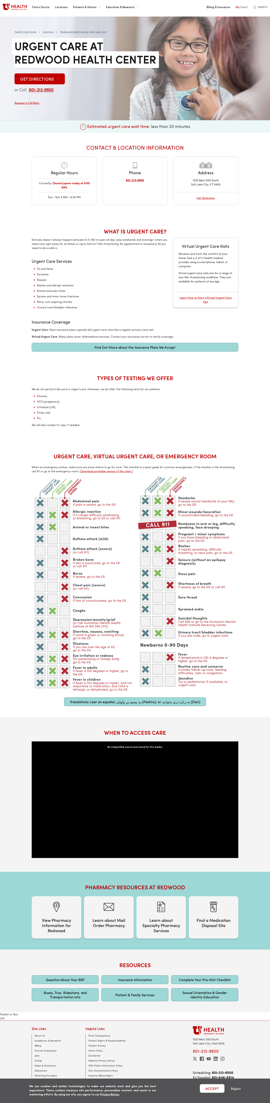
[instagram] (222, 1059)
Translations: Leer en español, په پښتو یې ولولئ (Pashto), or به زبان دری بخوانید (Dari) (135, 701)
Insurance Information (135, 979)
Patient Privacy (97, 1045)
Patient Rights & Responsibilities (107, 1040)
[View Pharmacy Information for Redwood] (56, 917)
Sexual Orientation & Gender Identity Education (205, 994)
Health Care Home (25, 31)
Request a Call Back (26, 103)
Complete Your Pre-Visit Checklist (205, 979)
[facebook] (202, 1059)
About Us (40, 1035)
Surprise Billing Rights (100, 1075)
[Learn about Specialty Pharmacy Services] (161, 917)
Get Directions (39, 79)
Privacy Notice (109, 1094)
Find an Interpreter (46, 1050)
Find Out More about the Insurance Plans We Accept (135, 347)
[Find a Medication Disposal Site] (213, 917)
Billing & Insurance (218, 7)
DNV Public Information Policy (105, 1065)
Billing (38, 1045)
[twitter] (195, 1059)
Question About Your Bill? (65, 979)
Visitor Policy (95, 1050)
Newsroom (41, 1070)
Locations (61, 7)
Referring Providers (46, 1075)
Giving (38, 1060)
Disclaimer (94, 1055)
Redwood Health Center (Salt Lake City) (83, 31)
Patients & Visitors (87, 7)
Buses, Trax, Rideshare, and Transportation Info (65, 994)
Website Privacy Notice (101, 1060)
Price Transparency (99, 1035)
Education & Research (122, 7)
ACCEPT (212, 1088)
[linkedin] (216, 1059)
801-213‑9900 (41, 89)
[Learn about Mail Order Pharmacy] (109, 917)
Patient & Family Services (134, 994)
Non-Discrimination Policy (103, 1070)
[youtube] (209, 1059)
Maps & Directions (45, 1065)
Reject (236, 1088)
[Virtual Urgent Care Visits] (205, 273)
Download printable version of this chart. (106, 471)
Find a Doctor (41, 7)
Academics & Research (48, 1040)
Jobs (37, 1055)
